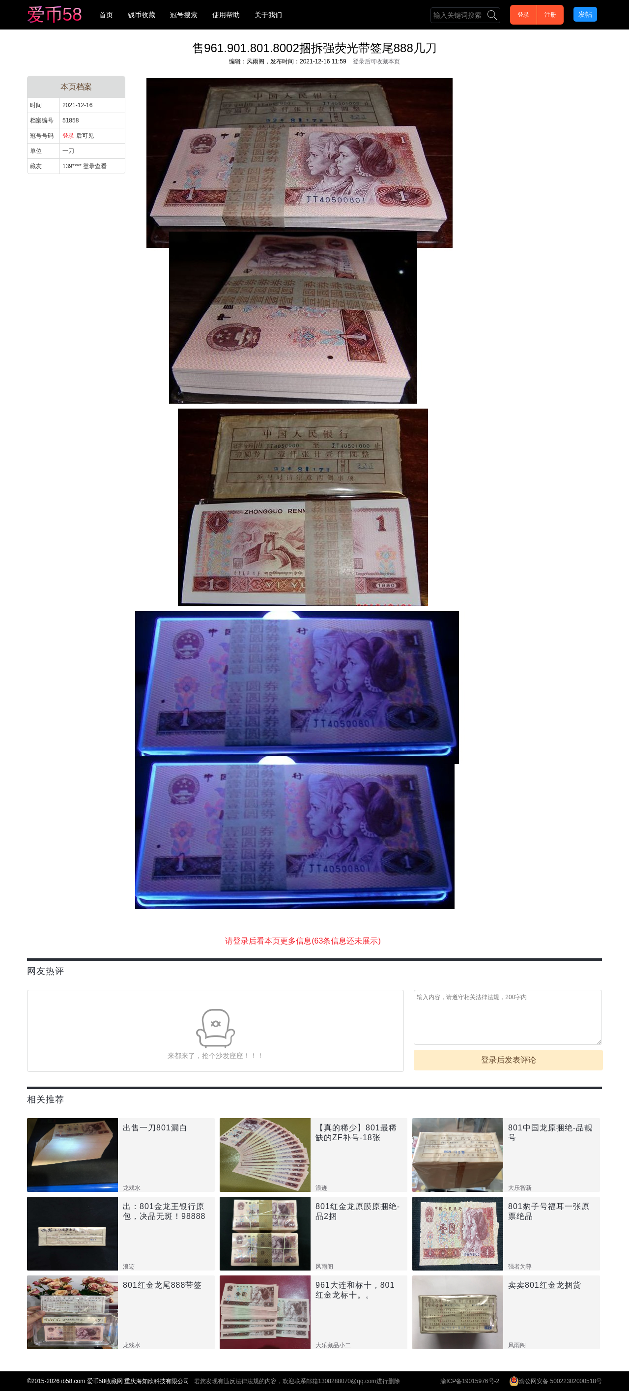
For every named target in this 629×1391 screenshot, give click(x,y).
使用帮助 (226, 15)
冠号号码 (42, 135)
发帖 (585, 14)
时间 (36, 105)
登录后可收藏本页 (376, 61)
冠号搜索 (184, 15)
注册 (550, 14)
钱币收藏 (141, 15)
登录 (523, 14)
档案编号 (42, 120)
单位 (36, 151)
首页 (106, 15)
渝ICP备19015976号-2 (469, 1381)
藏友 (36, 166)
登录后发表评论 (508, 1060)
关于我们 (268, 15)
